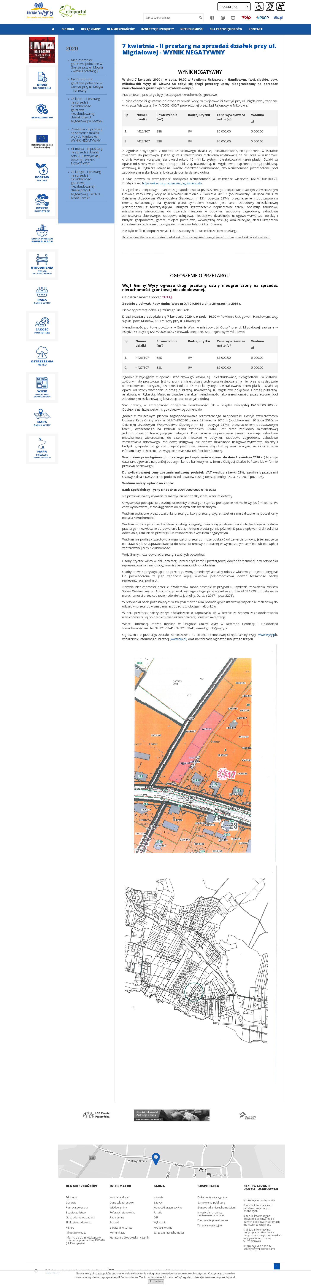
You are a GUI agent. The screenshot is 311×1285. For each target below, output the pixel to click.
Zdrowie (71, 1202)
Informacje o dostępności (259, 1200)
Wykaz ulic (160, 1222)
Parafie (158, 1212)
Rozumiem (156, 1281)
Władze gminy (118, 1207)
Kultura (70, 1227)
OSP (156, 1217)
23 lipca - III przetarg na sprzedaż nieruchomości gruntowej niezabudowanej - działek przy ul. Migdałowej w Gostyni (86, 110)
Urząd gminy (91, 29)
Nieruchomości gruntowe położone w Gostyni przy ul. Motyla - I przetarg (87, 84)
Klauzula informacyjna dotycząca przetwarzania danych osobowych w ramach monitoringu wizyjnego (261, 1220)
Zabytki (158, 1202)
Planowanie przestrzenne (212, 1220)
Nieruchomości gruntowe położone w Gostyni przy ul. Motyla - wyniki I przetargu (87, 65)
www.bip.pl (178, 639)
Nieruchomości (191, 29)
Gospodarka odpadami (80, 1217)
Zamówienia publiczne (211, 1202)
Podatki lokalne (163, 1227)
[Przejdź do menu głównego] (277, 1265)
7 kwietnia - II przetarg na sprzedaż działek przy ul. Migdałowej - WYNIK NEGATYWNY (86, 134)
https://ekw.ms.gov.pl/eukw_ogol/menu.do (172, 183)
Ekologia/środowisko (79, 1222)
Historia (158, 1197)
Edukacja (71, 1197)
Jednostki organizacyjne (168, 1207)
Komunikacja (117, 1232)
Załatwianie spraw (121, 1227)
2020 (72, 48)
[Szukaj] (201, 17)
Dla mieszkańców (121, 29)
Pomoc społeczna (77, 1207)
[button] (280, 6)
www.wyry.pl (267, 635)
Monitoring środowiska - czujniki (129, 1237)
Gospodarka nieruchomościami (216, 1207)
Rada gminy (117, 1217)
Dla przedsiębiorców (226, 29)
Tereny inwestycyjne (209, 1225)
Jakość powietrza (76, 1232)
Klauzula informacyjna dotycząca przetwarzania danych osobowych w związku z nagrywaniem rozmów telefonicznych (262, 1235)
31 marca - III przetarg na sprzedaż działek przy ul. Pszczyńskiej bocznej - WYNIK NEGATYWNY (86, 156)
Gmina (159, 1186)
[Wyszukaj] (170, 17)
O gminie (68, 29)
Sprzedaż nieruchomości (169, 1232)
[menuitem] (51, 29)
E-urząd (114, 1222)
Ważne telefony (119, 1197)
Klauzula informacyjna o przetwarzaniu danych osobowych (258, 1208)
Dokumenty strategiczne (212, 1197)
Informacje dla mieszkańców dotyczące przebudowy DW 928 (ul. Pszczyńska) (85, 1240)
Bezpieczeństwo (76, 1212)
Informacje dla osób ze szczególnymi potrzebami (259, 1247)
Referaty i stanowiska (122, 1212)
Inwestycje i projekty (157, 29)
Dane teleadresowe (122, 1202)
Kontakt (256, 29)
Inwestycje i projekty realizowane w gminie (210, 1214)
